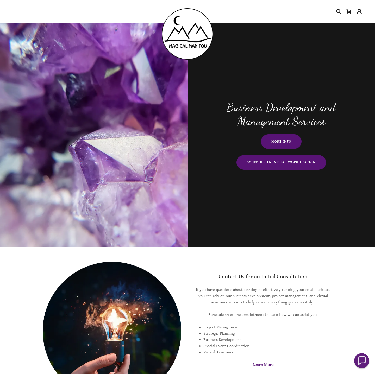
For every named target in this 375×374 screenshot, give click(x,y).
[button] (359, 11)
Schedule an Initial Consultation (281, 162)
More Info (281, 142)
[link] (187, 10)
